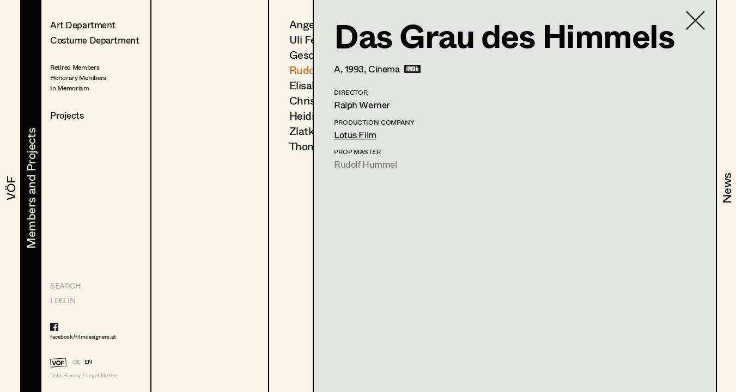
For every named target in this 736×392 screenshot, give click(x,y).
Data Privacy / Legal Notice (83, 375)
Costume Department (94, 40)
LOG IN (62, 300)
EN (88, 361)
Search (65, 285)
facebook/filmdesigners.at (83, 336)
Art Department (82, 24)
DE (76, 361)
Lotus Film (355, 134)
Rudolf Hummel (365, 164)
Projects (67, 115)
